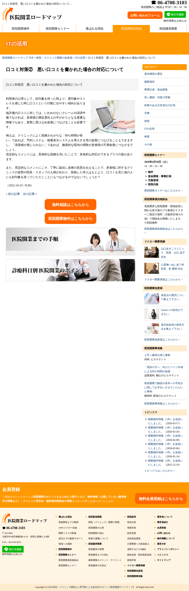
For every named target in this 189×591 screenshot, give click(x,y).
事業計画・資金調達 (156, 89)
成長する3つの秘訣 (136, 549)
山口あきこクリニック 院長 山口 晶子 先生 (173, 252)
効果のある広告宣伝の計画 (159, 105)
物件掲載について (166, 538)
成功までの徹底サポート (71, 538)
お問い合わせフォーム (145, 15)
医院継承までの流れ (98, 554)
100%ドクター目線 (68, 527)
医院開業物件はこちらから (70, 219)
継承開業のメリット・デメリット (105, 560)
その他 (148, 144)
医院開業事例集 (153, 348)
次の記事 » (30, 193)
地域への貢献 (65, 544)
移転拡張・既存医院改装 (139, 554)
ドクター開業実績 (154, 241)
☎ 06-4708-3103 (13, 528)
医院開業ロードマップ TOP (17, 57)
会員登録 (161, 527)
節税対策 (131, 560)
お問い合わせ (163, 533)
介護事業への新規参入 (138, 544)
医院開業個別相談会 (156, 199)
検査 (147, 136)
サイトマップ (163, 560)
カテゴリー (150, 67)
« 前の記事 (13, 193)
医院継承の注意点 (97, 565)
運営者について (165, 517)
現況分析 (131, 522)
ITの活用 (80, 57)
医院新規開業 (95, 517)
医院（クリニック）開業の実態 (103, 522)
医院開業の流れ (96, 533)
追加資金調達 (133, 538)
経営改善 (131, 533)
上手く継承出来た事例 (157, 355)
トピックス (150, 412)
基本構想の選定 (153, 73)
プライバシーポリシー (168, 549)
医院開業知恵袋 (131, 28)
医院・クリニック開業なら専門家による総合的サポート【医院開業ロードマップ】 (94, 587)
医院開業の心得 (96, 527)
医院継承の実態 (96, 549)
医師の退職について (98, 538)
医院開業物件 (21, 28)
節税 (147, 121)
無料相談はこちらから (70, 205)
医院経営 (131, 517)
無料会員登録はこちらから (161, 499)
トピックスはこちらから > (159, 470)
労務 (147, 113)
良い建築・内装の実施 (157, 97)
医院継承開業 (168, 28)
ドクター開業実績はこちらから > (163, 279)
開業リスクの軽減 (67, 533)
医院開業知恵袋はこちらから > (162, 339)
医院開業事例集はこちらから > (162, 403)
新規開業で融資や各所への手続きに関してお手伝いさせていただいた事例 (163, 387)
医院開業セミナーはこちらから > (163, 190)
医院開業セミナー (57, 28)
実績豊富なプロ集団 (68, 522)
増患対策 (131, 527)
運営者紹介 (162, 522)
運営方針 (161, 544)
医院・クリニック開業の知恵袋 (54, 57)
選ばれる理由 (94, 28)
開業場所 (149, 81)
